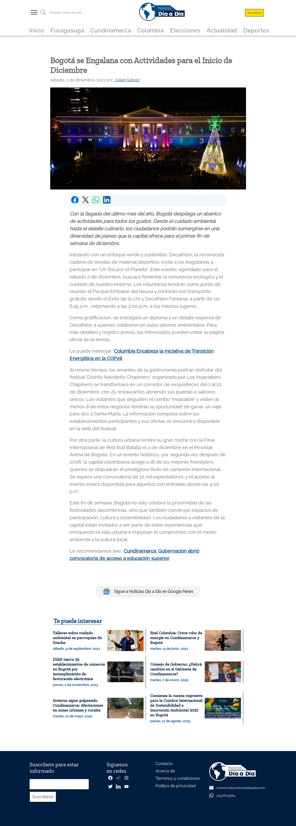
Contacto (164, 763)
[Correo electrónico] (59, 784)
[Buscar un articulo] (43, 14)
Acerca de (165, 771)
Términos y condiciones (178, 778)
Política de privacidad (176, 785)
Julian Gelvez (127, 80)
